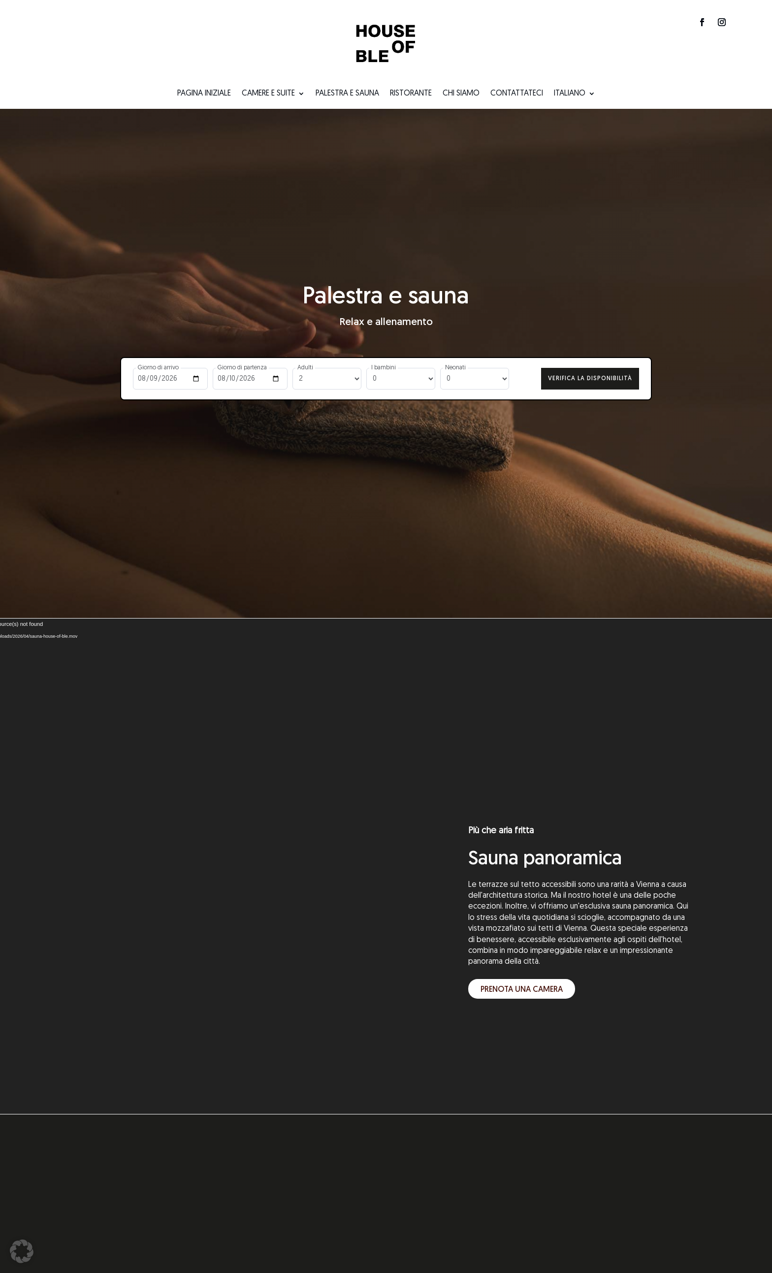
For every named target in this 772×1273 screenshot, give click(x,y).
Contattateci (516, 94)
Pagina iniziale (204, 94)
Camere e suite (268, 94)
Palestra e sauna (347, 94)
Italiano (569, 94)
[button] (21, 1251)
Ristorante (411, 94)
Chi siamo (461, 94)
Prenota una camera (522, 986)
